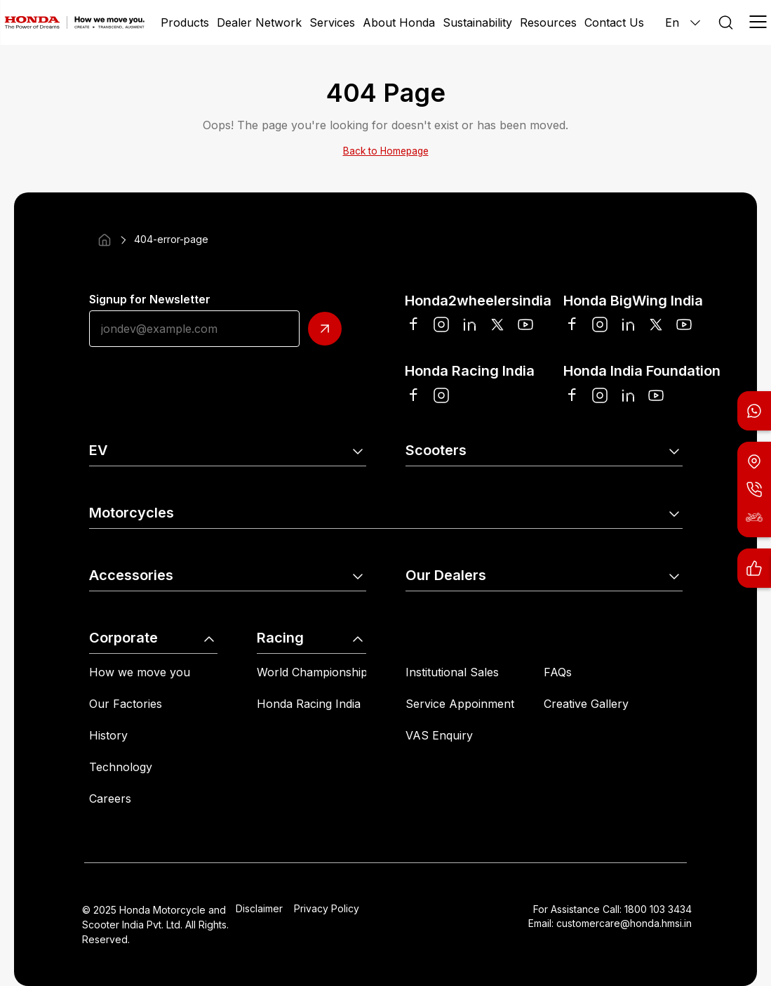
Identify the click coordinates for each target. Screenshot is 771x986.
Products (185, 22)
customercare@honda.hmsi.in (624, 923)
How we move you (139, 672)
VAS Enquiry (439, 735)
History (108, 735)
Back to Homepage (386, 151)
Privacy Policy (326, 908)
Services (332, 22)
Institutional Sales (452, 672)
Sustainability (477, 22)
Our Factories (125, 704)
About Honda (399, 22)
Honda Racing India (309, 704)
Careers (110, 798)
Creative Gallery (586, 704)
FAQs (558, 672)
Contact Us (614, 22)
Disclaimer (259, 908)
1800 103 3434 (658, 909)
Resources (548, 22)
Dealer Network (259, 22)
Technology (120, 767)
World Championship (312, 672)
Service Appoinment (459, 704)
